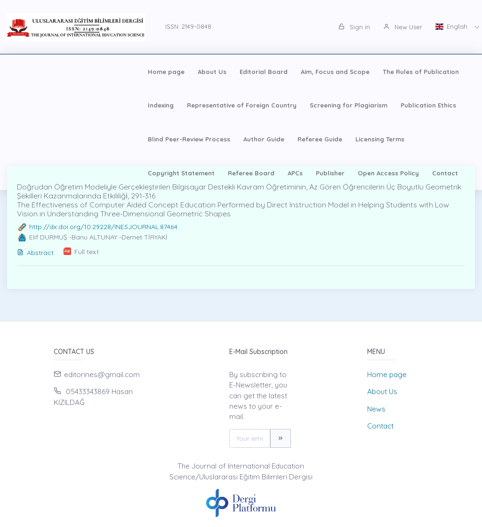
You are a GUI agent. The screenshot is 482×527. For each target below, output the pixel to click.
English (452, 26)
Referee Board (241, 139)
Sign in (354, 27)
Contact (435, 139)
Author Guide (416, 105)
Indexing (355, 71)
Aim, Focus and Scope (205, 71)
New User (402, 27)
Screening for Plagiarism (179, 105)
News (376, 408)
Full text (86, 251)
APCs (285, 139)
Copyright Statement (171, 139)
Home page (36, 71)
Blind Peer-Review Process (341, 105)
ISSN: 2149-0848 (188, 26)
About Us (82, 71)
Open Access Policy (378, 139)
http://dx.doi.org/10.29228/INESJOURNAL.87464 (103, 226)
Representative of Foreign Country (73, 105)
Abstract (35, 252)
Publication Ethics (259, 105)
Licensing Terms (100, 139)
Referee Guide (40, 139)
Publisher (320, 139)
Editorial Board (134, 71)
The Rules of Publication (291, 71)
